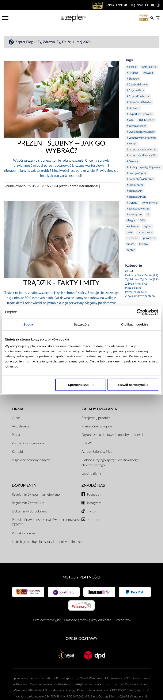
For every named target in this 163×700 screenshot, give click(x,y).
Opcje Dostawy (81, 639)
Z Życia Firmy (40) (136, 283)
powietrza (149, 238)
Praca (16, 434)
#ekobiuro (133, 108)
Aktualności (20, 426)
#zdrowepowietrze (138, 208)
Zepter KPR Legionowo (28, 443)
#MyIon (131, 143)
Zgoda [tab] (28, 324)
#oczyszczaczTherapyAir (141, 155)
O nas (16, 418)
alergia (131, 220)
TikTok (91, 511)
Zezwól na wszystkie (132, 384)
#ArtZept (132, 73)
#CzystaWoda (135, 90)
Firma (17, 409)
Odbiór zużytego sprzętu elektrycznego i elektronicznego (111, 462)
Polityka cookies (23, 533)
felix (142, 220)
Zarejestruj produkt (96, 418)
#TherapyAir (134, 191)
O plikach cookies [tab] (134, 324)
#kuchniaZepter (136, 126)
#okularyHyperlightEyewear (144, 167)
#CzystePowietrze (138, 96)
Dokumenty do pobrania (30, 511)
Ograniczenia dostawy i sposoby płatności (112, 434)
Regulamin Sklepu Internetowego (36, 494)
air (148, 214)
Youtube (93, 520)
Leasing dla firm (93, 473)
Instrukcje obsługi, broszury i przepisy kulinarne (47, 541)
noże (130, 232)
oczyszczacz (145, 232)
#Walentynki (150, 202)
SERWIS (88, 443)
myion (147, 226)
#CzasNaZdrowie (137, 84)
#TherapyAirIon (136, 197)
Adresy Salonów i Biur (98, 451)
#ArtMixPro (149, 67)
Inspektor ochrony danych (31, 460)
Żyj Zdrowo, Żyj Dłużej (55, 42)
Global (129, 271)
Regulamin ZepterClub (28, 503)
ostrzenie (132, 238)
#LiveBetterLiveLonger (141, 132)
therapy (143, 244)
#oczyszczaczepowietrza (141, 149)
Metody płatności (81, 577)
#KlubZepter (146, 120)
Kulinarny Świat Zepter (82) (141, 275)
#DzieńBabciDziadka (139, 102)
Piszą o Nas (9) (133, 287)
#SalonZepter (135, 185)
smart (130, 244)
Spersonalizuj (81, 384)
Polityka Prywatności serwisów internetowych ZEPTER (45, 522)
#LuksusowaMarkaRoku (141, 137)
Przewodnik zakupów (97, 426)
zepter (131, 250)
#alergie (132, 67)
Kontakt (17, 451)
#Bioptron (133, 78)
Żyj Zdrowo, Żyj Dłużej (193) (142, 279)
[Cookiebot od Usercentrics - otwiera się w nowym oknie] (139, 312)
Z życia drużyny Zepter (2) (140, 296)
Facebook (94, 494)
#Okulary (132, 161)
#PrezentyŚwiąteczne (140, 179)
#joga (130, 120)
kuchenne (133, 226)
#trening (132, 202)
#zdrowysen (134, 214)
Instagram (94, 503)
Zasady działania (99, 409)
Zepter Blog (24, 42)
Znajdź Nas (93, 485)
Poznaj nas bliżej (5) (136, 292)
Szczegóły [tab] (81, 324)
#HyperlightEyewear (139, 114)
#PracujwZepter (136, 173)
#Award (148, 73)
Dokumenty (24, 485)
